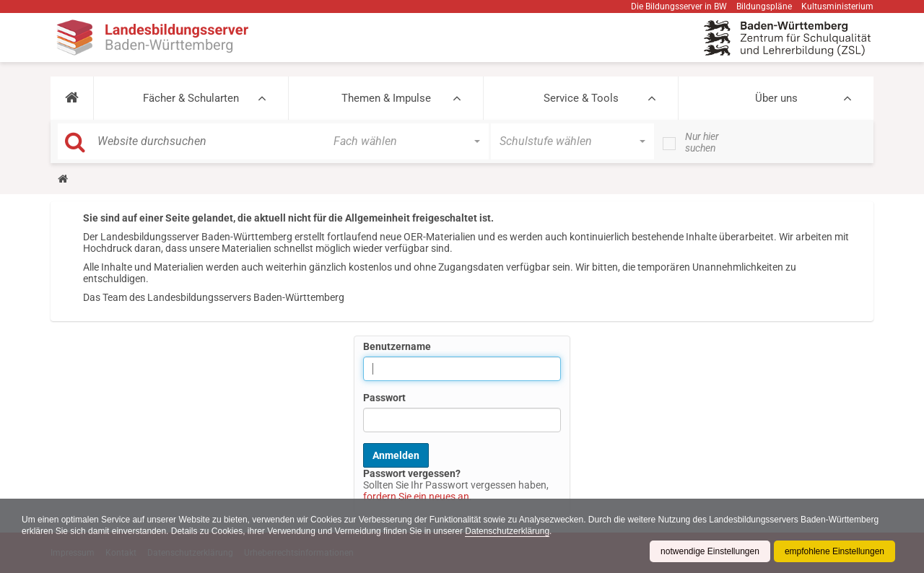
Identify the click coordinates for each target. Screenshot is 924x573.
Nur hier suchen (702, 142)
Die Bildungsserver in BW (679, 6)
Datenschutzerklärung (507, 531)
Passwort (384, 397)
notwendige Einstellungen (710, 551)
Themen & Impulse (386, 98)
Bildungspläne (764, 6)
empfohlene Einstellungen (834, 551)
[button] (72, 98)
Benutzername (397, 346)
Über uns (776, 98)
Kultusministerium (837, 6)
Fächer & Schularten (191, 98)
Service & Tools (581, 98)
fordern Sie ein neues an (416, 496)
